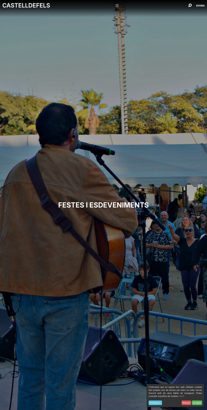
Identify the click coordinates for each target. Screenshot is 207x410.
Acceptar (197, 402)
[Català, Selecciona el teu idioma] (200, 5)
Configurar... (155, 402)
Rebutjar (186, 402)
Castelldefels (26, 5)
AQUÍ (181, 396)
